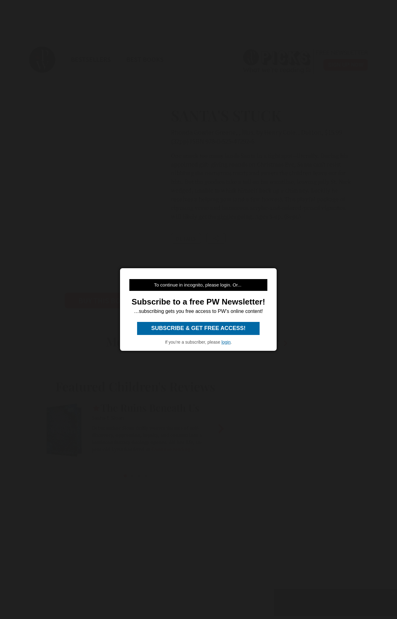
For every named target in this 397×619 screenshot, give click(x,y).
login (226, 342)
